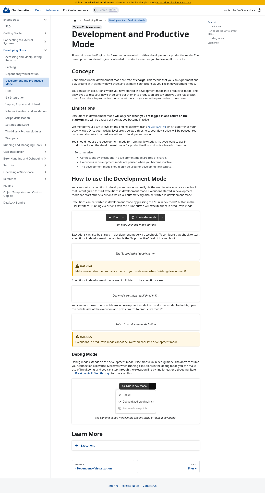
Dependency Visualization (22, 74)
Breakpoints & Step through (93, 373)
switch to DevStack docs (239, 10)
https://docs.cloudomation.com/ (173, 2)
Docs (38, 10)
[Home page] (75, 20)
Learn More (214, 42)
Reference (52, 10)
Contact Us (149, 486)
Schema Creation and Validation (26, 111)
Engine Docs (11, 20)
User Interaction (13, 152)
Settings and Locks (17, 125)
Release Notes (130, 486)
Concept (212, 22)
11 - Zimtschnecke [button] (74, 10)
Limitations (216, 26)
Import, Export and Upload (22, 104)
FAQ (8, 26)
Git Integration (15, 97)
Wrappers (11, 138)
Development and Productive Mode (24, 82)
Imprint (113, 486)
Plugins (8, 185)
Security (8, 165)
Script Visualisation (17, 118)
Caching (10, 67)
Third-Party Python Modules (23, 131)
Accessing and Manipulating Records (23, 58)
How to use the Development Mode (222, 32)
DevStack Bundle (14, 202)
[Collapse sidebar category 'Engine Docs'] (45, 20)
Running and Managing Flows (22, 145)
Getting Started (13, 33)
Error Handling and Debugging (23, 158)
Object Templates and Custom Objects (22, 194)
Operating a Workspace (18, 172)
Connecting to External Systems (18, 41)
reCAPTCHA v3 (157, 127)
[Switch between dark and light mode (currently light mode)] (259, 10)
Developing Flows (14, 50)
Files (8, 91)
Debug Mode (217, 38)
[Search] (106, 10)
